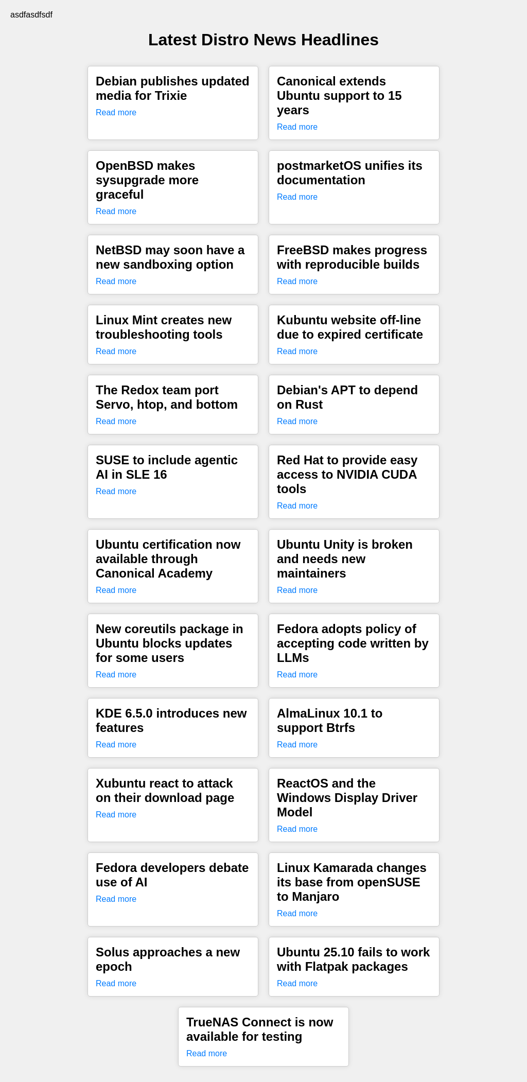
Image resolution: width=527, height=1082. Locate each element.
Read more (116, 112)
